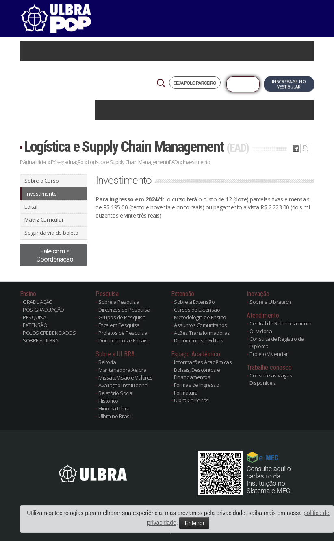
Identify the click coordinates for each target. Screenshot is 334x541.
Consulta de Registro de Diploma (276, 342)
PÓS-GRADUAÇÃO (43, 309)
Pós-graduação (67, 162)
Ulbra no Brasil (115, 416)
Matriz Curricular (44, 219)
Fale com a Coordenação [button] (54, 255)
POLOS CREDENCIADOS (49, 332)
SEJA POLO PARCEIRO (195, 83)
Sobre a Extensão (194, 301)
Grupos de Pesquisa (121, 317)
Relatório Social (115, 393)
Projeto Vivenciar (268, 354)
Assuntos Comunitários (200, 325)
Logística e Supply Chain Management (136, 146)
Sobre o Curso (41, 180)
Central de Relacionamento (280, 323)
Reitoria (107, 362)
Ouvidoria (260, 331)
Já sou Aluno (243, 84)
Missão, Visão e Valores (125, 377)
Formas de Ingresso (196, 384)
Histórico (108, 400)
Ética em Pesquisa (119, 325)
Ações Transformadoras (202, 332)
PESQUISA (34, 317)
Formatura (186, 392)
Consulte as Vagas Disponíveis (270, 379)
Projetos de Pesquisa (122, 332)
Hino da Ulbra (114, 408)
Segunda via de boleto (51, 232)
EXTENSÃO (35, 325)
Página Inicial (33, 162)
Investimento (41, 193)
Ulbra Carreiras (191, 400)
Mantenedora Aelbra (122, 369)
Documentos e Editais (122, 340)
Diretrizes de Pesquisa (124, 309)
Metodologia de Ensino (200, 317)
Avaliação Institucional (123, 385)
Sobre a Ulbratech (270, 301)
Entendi (194, 523)
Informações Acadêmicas (203, 362)
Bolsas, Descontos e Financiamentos (197, 373)
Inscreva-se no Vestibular (289, 84)
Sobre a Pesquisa (118, 301)
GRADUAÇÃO (38, 301)
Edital (30, 206)
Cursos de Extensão (197, 309)
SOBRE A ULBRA (41, 340)
